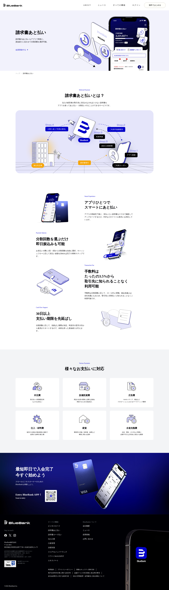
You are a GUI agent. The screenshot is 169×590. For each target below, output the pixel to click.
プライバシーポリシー (65, 569)
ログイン (136, 5)
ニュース (102, 5)
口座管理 (51, 543)
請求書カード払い (55, 535)
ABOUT (87, 5)
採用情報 (86, 535)
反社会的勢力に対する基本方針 (58, 576)
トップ (18, 73)
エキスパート (53, 560)
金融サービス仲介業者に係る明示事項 (87, 573)
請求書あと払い (54, 530)
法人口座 (51, 539)
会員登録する (21, 50)
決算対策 (51, 547)
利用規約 (51, 569)
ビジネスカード (54, 526)
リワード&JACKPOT (56, 556)
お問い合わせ (88, 539)
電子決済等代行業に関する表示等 (59, 573)
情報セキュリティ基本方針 (85, 569)
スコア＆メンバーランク (57, 552)
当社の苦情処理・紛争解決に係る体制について (88, 576)
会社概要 (86, 526)
